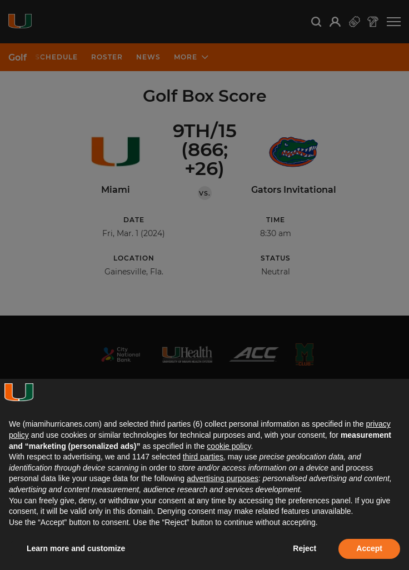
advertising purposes (222, 478)
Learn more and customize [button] (76, 548)
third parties (203, 456)
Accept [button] (369, 548)
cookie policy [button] (229, 446)
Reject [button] (304, 548)
